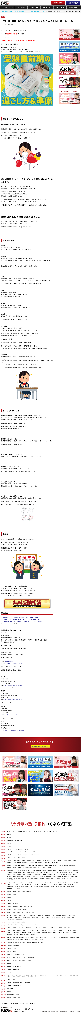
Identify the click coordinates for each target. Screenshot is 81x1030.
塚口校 (36, 949)
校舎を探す (58, 3)
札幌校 (10, 831)
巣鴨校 (39, 875)
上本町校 (54, 940)
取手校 (31, 853)
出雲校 (15, 962)
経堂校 (25, 883)
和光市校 (32, 865)
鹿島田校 (71, 891)
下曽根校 (39, 989)
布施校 (63, 942)
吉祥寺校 (16, 877)
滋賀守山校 (19, 931)
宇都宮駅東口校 (42, 856)
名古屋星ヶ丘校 (51, 921)
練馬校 (29, 875)
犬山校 (10, 925)
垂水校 (42, 949)
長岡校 (20, 896)
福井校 (10, 905)
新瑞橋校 (69, 923)
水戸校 (16, 853)
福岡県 (3, 987)
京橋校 (50, 942)
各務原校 (27, 915)
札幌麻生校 (33, 831)
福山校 (15, 968)
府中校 (37, 879)
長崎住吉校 (30, 995)
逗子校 (36, 891)
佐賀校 (10, 992)
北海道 (3, 831)
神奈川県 (3, 887)
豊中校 (42, 940)
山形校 (10, 847)
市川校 (10, 868)
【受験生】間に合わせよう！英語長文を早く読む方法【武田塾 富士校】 (22, 621)
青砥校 (44, 881)
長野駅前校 (16, 911)
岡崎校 (16, 921)
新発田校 (31, 896)
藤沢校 (28, 886)
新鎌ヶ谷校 (38, 868)
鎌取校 (52, 870)
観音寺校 (20, 977)
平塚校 (46, 886)
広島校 (10, 968)
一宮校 (77, 921)
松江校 (10, 962)
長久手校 (27, 923)
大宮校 (15, 862)
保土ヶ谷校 (34, 893)
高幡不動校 (64, 879)
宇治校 (62, 934)
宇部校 (21, 971)
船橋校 (56, 868)
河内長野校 (33, 942)
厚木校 (10, 886)
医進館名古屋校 (31, 925)
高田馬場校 (43, 873)
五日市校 (26, 968)
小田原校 (40, 886)
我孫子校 (57, 870)
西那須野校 (28, 856)
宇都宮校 (10, 856)
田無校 (10, 879)
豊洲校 (71, 881)
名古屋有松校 (22, 925)
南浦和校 (54, 862)
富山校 (10, 899)
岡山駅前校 (19, 965)
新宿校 (49, 873)
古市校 (68, 942)
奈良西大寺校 (11, 952)
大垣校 (15, 915)
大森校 (42, 879)
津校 (9, 928)
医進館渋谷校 (37, 881)
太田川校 (22, 921)
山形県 (3, 847)
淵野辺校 (10, 893)
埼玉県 (3, 863)
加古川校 (51, 947)
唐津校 (15, 992)
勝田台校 (45, 868)
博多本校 (23, 987)
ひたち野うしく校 (44, 853)
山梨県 (3, 909)
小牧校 (21, 923)
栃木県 (3, 856)
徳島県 (3, 974)
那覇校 (10, 1011)
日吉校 (24, 888)
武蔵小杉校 (17, 888)
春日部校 (42, 862)
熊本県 (3, 998)
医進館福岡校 (47, 987)
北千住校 (10, 877)
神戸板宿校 (59, 947)
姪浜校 (67, 987)
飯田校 (28, 911)
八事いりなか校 (36, 921)
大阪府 (3, 940)
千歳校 (49, 831)
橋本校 (71, 886)
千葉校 (32, 868)
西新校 (40, 987)
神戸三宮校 (16, 947)
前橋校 (20, 859)
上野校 (52, 877)
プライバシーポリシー (31, 1027)
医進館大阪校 (75, 942)
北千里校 (43, 944)
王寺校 (18, 952)
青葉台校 (65, 886)
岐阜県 (3, 915)
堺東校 (26, 940)
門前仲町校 (20, 873)
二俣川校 (69, 888)
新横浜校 (33, 886)
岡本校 (31, 949)
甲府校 (10, 908)
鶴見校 (10, 891)
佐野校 (34, 856)
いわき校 (15, 850)
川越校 (37, 862)
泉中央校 (18, 840)
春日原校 (61, 987)
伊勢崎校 (26, 859)
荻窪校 (10, 875)
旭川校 (39, 831)
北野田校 (24, 944)
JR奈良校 (38, 952)
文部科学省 (31, 1017)
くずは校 (10, 944)
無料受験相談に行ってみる (40, 746)
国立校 (43, 883)
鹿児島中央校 (11, 1008)
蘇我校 (63, 870)
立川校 (36, 873)
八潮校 (68, 865)
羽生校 (50, 865)
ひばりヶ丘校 (72, 879)
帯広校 (54, 831)
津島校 (15, 925)
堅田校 (38, 931)
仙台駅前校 (11, 840)
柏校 (21, 868)
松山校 (10, 980)
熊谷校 (10, 862)
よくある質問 (60, 7)
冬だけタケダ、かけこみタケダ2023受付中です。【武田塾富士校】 (19, 617)
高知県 (3, 984)
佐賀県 (3, 992)
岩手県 (3, 838)
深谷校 (15, 865)
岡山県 (3, 965)
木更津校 (73, 868)
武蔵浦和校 (61, 865)
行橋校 (10, 989)
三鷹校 (24, 881)
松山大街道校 (16, 980)
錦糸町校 (23, 875)
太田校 (15, 859)
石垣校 (20, 1011)
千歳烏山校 (26, 879)
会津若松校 (23, 850)
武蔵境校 (37, 883)
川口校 (20, 862)
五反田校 (30, 883)
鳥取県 (3, 959)
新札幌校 (15, 831)
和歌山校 (10, 955)
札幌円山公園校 (24, 831)
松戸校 (51, 868)
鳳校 (17, 942)
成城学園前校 (46, 875)
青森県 (3, 834)
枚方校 (32, 940)
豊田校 (72, 921)
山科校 (39, 934)
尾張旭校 (58, 923)
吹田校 (26, 942)
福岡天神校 (11, 987)
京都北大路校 (32, 934)
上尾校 (60, 862)
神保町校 (46, 877)
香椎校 (35, 987)
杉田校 (27, 893)
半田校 (10, 923)
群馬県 (3, 860)
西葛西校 (55, 873)
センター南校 (21, 891)
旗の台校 (29, 881)
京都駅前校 (16, 934)
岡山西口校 (11, 965)
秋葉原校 (18, 881)
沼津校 (20, 918)
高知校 (10, 984)
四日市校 (14, 928)
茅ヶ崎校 (16, 893)
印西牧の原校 (39, 870)
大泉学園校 (75, 877)
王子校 (61, 881)
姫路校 (10, 947)
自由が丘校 (60, 875)
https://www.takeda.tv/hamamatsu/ (13, 730)
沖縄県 (3, 1011)
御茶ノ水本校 (11, 873)
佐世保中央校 (16, 995)
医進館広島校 (33, 968)
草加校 (65, 862)
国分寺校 (29, 877)
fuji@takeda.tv (9, 661)
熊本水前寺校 (16, 998)
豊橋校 (59, 921)
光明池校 (37, 944)
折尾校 (33, 989)
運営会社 (21, 1027)
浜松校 (15, 918)
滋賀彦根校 (26, 931)
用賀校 (48, 879)
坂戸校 (55, 865)
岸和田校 (66, 940)
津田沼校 (26, 868)
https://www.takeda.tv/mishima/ (12, 685)
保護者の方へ (47, 7)
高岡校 (15, 899)
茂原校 (17, 870)
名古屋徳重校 (34, 923)
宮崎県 (3, 1005)
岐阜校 (10, 915)
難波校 (45, 942)
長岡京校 (50, 934)
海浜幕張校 (11, 870)
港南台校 (10, 888)
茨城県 (3, 853)
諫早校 (24, 995)
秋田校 (10, 844)
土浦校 (21, 853)
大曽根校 (15, 923)
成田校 (61, 868)
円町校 (44, 934)
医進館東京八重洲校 (63, 883)
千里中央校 (11, 942)
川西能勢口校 (24, 949)
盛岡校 (10, 837)
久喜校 (77, 862)
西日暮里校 (11, 881)
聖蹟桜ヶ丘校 (59, 877)
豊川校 (75, 923)
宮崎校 (10, 1004)
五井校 (46, 870)
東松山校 (26, 865)
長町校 (24, 840)
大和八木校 (46, 952)
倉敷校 (25, 965)
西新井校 (48, 883)
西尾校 (47, 923)
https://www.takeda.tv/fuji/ (14, 663)
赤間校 (22, 989)
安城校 (42, 923)
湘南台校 (75, 888)
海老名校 (58, 891)
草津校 (32, 931)
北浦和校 (71, 862)
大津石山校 (11, 931)
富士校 (31, 918)
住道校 (60, 940)
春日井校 (28, 921)
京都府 (3, 935)
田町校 (61, 873)
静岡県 (3, 918)
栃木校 (21, 856)
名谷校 (59, 949)
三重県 (3, 928)
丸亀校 (15, 977)
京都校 (10, 934)
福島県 (3, 850)
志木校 (49, 862)
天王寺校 (20, 940)
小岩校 (35, 877)
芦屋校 (40, 947)
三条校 (25, 896)
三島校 (36, 918)
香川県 (3, 977)
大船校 (77, 891)
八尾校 (72, 940)
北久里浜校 (43, 891)
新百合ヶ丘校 (50, 891)
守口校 (39, 942)
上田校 (22, 911)
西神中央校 (11, 949)
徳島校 (10, 974)
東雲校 (54, 883)
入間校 (10, 865)
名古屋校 (10, 921)
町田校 (31, 873)
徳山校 (26, 971)
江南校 (64, 923)
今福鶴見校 (56, 942)
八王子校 (66, 873)
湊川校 (17, 949)
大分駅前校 (11, 1001)
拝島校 (32, 879)
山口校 (10, 971)
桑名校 (25, 928)
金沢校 (10, 902)
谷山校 (18, 1008)
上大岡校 (55, 888)
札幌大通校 (61, 831)
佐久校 (33, 911)
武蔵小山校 (67, 877)
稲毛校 (22, 870)
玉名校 (24, 998)
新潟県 (3, 896)
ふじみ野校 (39, 865)
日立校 (26, 853)
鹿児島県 (3, 1008)
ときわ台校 (11, 883)
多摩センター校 (17, 879)
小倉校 (17, 987)
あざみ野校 (21, 886)
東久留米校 (18, 883)
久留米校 (29, 987)
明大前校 (23, 877)
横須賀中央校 (52, 886)
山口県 (3, 971)
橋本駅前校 (17, 955)
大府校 (52, 923)
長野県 (3, 912)
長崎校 (10, 995)
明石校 (30, 947)
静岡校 (10, 918)
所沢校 (25, 862)
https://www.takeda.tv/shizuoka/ (12, 699)
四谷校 (72, 873)
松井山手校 (24, 934)
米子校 (15, 958)
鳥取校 (10, 958)
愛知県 (3, 921)
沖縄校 (15, 1011)
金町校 (34, 875)
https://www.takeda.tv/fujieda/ (12, 715)
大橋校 (73, 987)
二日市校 (55, 987)
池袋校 (26, 873)
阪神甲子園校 (72, 947)
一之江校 (55, 881)
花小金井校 (73, 883)
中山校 (37, 888)
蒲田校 (49, 881)
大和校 (60, 886)
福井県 (3, 905)
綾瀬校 (66, 881)
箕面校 (21, 942)
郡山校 (29, 850)
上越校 (15, 896)
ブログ (3, 17)
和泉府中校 (17, 944)
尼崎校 (53, 949)
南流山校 (67, 868)
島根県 (3, 962)
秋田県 (3, 844)
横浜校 (15, 886)
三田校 (65, 947)
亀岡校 (67, 934)
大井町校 (72, 875)
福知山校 (10, 936)
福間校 (52, 989)
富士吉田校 (16, 908)
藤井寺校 (49, 944)
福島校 (10, 850)
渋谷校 (40, 877)
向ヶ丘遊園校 (30, 888)
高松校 (10, 977)
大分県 (3, 1002)
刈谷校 (44, 921)
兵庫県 (3, 947)
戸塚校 (49, 888)
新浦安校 (15, 868)
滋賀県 (3, 932)
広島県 (3, 968)
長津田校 (64, 891)
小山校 (16, 856)
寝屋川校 (48, 940)
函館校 (44, 831)
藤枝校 (25, 918)
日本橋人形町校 (55, 879)
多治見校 (20, 915)
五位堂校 (32, 952)
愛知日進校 (65, 921)
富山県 (3, 899)
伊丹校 (35, 947)
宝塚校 (46, 947)
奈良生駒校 (25, 952)
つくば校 (10, 853)
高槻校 (37, 940)
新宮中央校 (16, 989)
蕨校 (45, 865)
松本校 (10, 911)
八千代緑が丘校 (30, 870)
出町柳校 (56, 934)
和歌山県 (3, 955)
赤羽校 (53, 875)
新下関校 (15, 971)
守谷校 (37, 853)
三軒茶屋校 (16, 875)
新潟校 (10, 896)
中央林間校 (30, 891)
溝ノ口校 (43, 888)
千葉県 (3, 868)
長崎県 (3, 995)
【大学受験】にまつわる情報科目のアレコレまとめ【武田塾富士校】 (20, 619)
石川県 (3, 902)
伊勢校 (20, 928)
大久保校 (47, 949)
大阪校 (10, 940)
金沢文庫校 (62, 888)
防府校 (32, 971)
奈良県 (3, 952)
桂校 (72, 934)
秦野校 (15, 891)
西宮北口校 (24, 947)
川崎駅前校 (41, 893)
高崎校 (10, 859)
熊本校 (10, 998)
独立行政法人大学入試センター (19, 1017)
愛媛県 (3, 981)
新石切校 (30, 944)
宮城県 (3, 841)
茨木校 (77, 940)
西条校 (20, 968)
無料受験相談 (73, 3)
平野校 (15, 940)
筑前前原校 (46, 989)
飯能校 (20, 865)
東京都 (3, 873)
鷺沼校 (22, 893)
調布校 (66, 875)
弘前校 (10, 834)
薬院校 (28, 989)
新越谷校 (31, 862)
